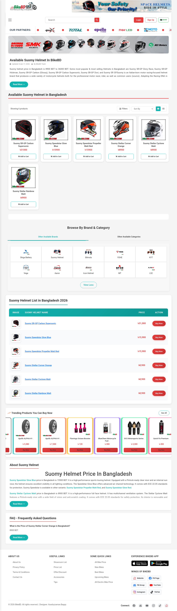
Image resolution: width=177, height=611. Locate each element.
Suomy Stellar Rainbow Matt (38, 393)
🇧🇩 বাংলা (163, 20)
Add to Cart (23, 156)
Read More (19, 84)
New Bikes (99, 567)
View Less (89, 285)
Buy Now (158, 323)
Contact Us (17, 577)
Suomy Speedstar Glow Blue (38, 337)
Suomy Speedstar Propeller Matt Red (42, 351)
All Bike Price (100, 562)
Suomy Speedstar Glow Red (118, 487)
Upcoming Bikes (102, 577)
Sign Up (150, 20)
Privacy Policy (19, 567)
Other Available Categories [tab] (128, 237)
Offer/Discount (60, 572)
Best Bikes (99, 572)
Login (138, 20)
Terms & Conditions (21, 572)
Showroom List (60, 562)
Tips (56, 582)
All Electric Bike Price (104, 582)
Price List (58, 567)
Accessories (59, 577)
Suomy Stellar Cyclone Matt (37, 379)
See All (164, 413)
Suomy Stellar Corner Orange (38, 365)
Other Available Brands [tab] (48, 237)
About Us (17, 562)
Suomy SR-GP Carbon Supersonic (40, 323)
